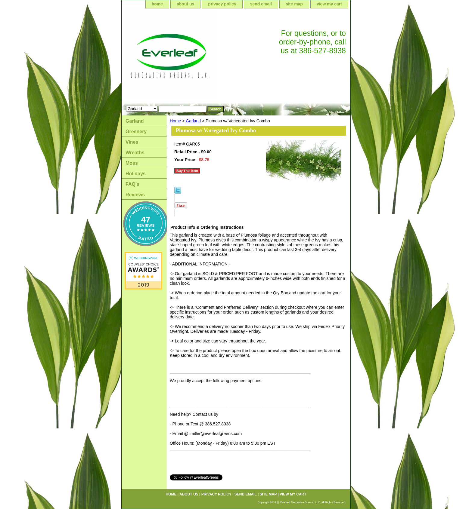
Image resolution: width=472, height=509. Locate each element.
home (157, 4)
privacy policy (222, 4)
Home (175, 120)
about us (185, 4)
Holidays (136, 173)
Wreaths (135, 152)
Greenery (136, 131)
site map (294, 4)
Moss (132, 163)
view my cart (329, 4)
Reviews (135, 194)
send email (261, 4)
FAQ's (132, 184)
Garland (193, 120)
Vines (132, 142)
